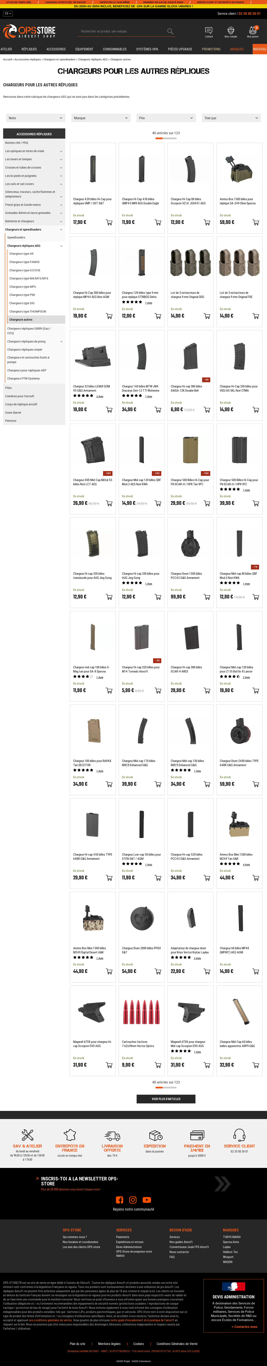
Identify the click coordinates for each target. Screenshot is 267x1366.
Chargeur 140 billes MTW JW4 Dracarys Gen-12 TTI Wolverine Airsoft (140, 389)
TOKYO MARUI (232, 1237)
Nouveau (259, 49)
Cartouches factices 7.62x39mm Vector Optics (138, 1044)
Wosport (228, 1257)
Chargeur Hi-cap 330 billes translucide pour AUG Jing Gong (92, 576)
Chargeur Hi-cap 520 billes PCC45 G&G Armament (187, 857)
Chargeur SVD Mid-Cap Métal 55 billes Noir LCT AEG (92, 482)
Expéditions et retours (130, 1242)
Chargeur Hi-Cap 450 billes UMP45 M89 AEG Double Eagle (140, 201)
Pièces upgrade (180, 49)
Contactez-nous (244, 1327)
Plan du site (77, 1344)
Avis (148, 302)
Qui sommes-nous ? (75, 1237)
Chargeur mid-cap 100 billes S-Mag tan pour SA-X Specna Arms (91, 669)
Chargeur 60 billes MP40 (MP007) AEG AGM (234, 950)
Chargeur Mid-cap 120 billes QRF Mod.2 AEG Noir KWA (141, 482)
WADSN (227, 1262)
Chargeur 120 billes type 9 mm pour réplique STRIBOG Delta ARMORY (140, 295)
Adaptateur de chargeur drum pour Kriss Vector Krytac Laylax (190, 950)
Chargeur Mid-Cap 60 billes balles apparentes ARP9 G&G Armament (237, 1044)
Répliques (29, 49)
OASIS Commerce (141, 1361)
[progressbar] (166, 138)
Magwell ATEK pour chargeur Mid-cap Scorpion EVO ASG (188, 1044)
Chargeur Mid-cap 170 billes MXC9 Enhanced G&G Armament (138, 763)
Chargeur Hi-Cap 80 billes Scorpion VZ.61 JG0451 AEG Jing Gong (188, 201)
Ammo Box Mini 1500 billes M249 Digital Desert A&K (89, 950)
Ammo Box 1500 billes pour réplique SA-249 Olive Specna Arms (238, 201)
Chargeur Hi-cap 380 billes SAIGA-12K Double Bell (186, 388)
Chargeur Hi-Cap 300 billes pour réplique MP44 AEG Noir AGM (92, 295)
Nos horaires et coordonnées (80, 1242)
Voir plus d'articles (166, 1099)
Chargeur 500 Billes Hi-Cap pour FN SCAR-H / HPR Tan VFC (190, 482)
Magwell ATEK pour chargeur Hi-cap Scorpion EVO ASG (92, 1044)
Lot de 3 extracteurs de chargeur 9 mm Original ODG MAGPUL (187, 295)
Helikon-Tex (230, 1252)
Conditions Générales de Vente (177, 1344)
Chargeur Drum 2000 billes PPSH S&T (141, 950)
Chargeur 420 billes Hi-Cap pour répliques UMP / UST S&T (92, 201)
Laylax (227, 1247)
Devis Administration (129, 1247)
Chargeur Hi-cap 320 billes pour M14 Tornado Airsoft (141, 669)
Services (175, 1237)
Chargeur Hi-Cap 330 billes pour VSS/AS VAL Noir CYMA (239, 388)
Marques (237, 49)
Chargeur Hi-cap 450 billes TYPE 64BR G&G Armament (92, 857)
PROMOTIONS (211, 49)
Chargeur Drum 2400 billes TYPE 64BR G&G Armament (239, 763)
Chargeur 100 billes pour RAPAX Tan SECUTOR (92, 763)
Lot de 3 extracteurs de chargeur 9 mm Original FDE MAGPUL (236, 295)
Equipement (84, 49)
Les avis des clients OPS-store (81, 1247)
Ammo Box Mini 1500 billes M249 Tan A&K (236, 857)
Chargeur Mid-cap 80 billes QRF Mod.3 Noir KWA (238, 576)
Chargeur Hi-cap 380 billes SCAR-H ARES (186, 669)
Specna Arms (231, 1242)
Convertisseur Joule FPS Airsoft (189, 1247)
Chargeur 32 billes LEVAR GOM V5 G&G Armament (91, 388)
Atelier (6, 49)
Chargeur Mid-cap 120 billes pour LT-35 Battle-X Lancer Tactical (236, 669)
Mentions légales (109, 1344)
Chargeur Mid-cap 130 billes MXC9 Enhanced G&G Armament (187, 763)
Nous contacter (179, 1252)
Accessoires (56, 49)
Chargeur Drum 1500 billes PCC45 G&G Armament (186, 576)
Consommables (115, 49)
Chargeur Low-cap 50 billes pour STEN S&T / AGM (141, 857)
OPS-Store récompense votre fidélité (134, 1254)
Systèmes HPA (147, 49)
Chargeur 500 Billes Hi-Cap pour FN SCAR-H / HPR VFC (239, 482)
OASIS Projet (123, 1361)
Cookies (138, 1344)
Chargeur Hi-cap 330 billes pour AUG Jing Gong (140, 576)
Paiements (122, 1237)
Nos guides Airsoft (181, 1242)
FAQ (172, 1257)
